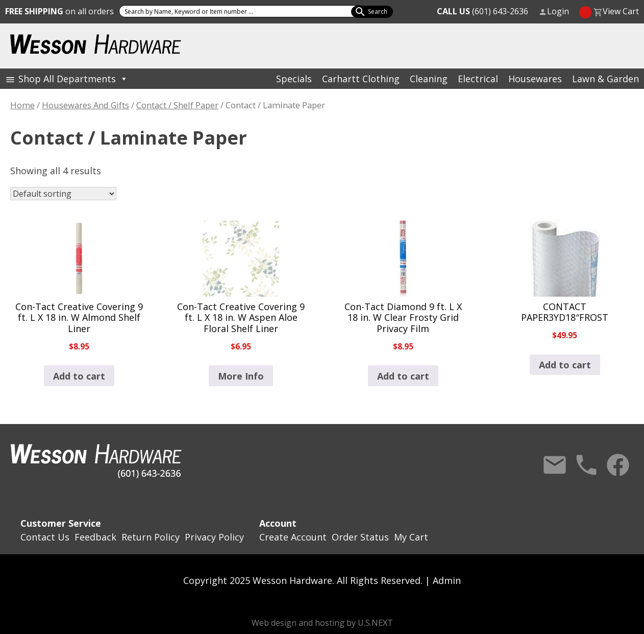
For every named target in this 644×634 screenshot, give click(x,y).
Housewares (535, 79)
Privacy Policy (214, 537)
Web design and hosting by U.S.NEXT (322, 622)
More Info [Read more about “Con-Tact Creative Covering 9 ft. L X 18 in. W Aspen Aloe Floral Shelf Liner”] (241, 376)
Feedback (95, 537)
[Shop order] (63, 193)
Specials (294, 79)
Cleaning (429, 79)
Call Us (586, 465)
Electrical (478, 79)
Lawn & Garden (605, 79)
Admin (447, 580)
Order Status (360, 537)
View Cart (621, 11)
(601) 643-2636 (482, 11)
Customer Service (60, 523)
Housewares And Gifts (85, 105)
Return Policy (150, 537)
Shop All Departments (73, 79)
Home (22, 105)
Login (558, 11)
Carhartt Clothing (361, 79)
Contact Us (554, 465)
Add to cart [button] (79, 376)
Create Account (293, 537)
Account (277, 523)
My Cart (411, 537)
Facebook (618, 465)
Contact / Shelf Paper (177, 105)
